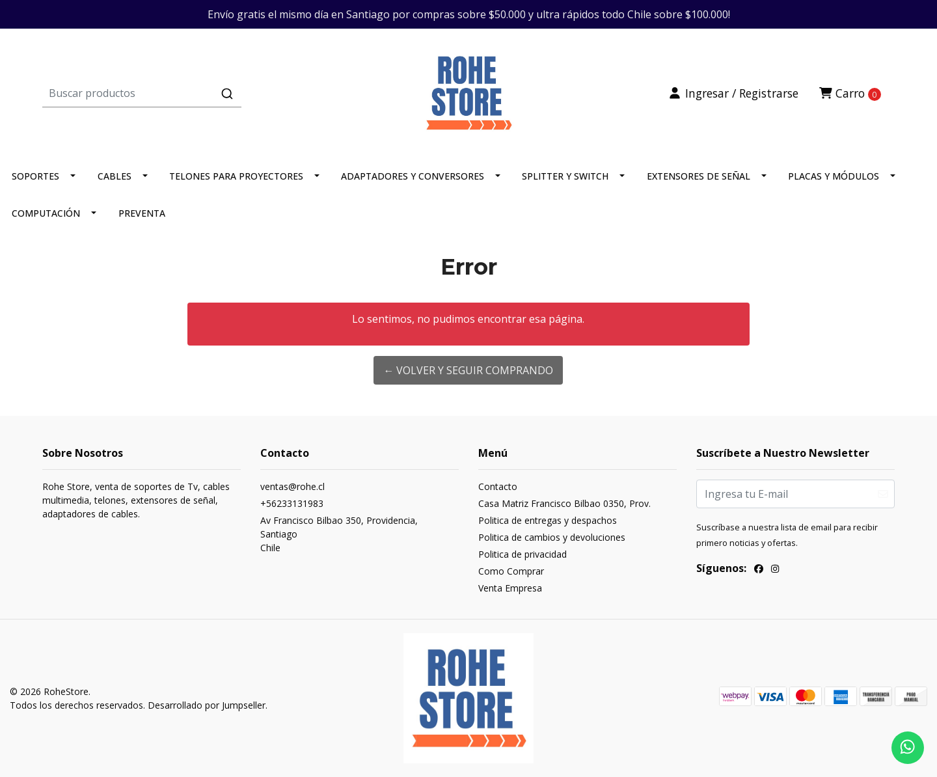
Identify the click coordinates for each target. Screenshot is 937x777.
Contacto (497, 486)
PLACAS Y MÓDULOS (833, 176)
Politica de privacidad (522, 554)
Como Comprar (511, 571)
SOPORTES (35, 176)
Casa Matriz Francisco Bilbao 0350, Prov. (564, 503)
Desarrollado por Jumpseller (206, 705)
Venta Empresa (510, 588)
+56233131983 (291, 503)
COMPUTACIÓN (46, 213)
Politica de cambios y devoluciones (551, 537)
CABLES (114, 176)
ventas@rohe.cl (292, 486)
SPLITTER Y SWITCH (565, 176)
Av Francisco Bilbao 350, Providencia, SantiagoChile (339, 534)
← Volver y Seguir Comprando (468, 370)
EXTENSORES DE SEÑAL (698, 176)
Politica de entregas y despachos (547, 520)
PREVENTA (141, 213)
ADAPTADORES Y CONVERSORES (412, 176)
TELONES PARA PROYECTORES (236, 176)
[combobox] (184, 93)
